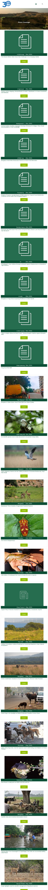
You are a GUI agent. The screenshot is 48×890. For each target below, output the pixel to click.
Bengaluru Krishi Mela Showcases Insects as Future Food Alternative (19, 160)
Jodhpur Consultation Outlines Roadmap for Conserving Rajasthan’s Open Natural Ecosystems (22, 644)
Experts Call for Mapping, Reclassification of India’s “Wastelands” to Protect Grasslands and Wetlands (24, 92)
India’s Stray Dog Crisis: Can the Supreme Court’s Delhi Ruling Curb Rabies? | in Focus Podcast (24, 748)
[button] (36, 4)
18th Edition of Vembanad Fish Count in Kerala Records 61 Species (18, 575)
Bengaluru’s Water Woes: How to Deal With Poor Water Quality (17, 402)
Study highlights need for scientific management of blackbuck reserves (19, 886)
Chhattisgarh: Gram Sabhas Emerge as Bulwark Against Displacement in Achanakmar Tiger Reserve (23, 264)
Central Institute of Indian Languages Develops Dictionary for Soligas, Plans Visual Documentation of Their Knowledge (22, 126)
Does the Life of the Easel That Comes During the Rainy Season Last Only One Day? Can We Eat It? (23, 230)
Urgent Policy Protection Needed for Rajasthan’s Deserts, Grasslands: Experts (21, 609)
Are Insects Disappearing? (8, 540)
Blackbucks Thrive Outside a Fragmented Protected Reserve (17, 506)
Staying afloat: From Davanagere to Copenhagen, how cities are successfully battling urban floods (23, 852)
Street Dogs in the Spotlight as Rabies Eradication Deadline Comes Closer (20, 713)
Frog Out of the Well (6, 367)
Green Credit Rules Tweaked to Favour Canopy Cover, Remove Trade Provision (22, 678)
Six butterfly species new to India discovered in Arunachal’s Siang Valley (20, 437)
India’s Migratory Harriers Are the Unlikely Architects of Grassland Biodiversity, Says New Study (22, 472)
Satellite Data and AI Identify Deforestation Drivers (14, 817)
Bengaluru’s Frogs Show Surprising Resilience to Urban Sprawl (17, 298)
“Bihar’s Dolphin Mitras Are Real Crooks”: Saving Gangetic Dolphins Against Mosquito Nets (23, 334)
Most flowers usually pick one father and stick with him (15, 782)
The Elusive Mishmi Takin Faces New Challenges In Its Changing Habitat (20, 56)
